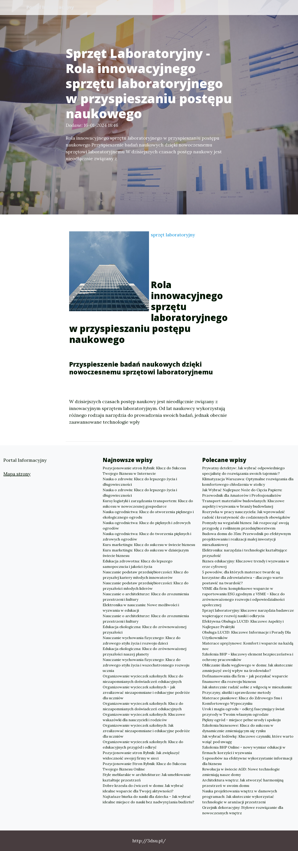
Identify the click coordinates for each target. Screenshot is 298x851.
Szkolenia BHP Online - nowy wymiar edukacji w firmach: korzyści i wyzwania (243, 750)
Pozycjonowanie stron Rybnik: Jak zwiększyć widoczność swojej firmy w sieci (141, 755)
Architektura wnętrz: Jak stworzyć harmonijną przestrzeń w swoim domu (242, 783)
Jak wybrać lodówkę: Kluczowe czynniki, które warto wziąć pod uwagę (247, 739)
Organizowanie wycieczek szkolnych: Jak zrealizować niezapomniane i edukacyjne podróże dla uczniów (146, 731)
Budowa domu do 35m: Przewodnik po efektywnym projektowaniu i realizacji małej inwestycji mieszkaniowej (246, 539)
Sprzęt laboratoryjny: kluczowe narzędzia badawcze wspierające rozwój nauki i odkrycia (248, 613)
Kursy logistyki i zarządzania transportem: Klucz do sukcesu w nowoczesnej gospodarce (148, 504)
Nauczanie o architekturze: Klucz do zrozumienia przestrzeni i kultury (146, 597)
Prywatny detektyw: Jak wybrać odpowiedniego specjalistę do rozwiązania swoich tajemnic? (243, 471)
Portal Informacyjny (51, 7)
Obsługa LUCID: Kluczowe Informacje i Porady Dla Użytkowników (246, 635)
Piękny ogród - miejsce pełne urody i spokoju (241, 720)
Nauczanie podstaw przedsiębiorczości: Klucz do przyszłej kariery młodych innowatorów (145, 575)
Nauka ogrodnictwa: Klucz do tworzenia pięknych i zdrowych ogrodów (147, 536)
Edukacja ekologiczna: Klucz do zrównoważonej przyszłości (144, 629)
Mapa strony (17, 474)
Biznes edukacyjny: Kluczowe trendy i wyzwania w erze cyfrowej (245, 564)
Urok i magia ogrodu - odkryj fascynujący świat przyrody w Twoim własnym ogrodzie (243, 712)
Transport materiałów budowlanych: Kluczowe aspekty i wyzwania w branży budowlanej (243, 504)
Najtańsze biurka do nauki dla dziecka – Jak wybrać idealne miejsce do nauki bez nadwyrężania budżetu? (148, 799)
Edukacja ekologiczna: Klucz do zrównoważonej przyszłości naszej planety (144, 651)
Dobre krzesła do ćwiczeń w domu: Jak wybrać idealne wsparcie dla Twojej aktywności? (143, 788)
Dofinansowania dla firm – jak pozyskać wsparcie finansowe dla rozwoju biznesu (245, 679)
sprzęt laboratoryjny (173, 235)
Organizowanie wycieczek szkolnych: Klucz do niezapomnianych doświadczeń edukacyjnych (143, 679)
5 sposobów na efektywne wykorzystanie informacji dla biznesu (247, 761)
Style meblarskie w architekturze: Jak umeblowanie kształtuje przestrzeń (147, 777)
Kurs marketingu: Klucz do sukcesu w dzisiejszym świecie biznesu (146, 553)
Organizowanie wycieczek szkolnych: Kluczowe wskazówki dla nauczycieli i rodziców (144, 717)
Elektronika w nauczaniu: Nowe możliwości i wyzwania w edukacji (141, 608)
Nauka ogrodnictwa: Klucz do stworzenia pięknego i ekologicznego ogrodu (148, 514)
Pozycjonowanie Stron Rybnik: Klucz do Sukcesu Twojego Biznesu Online (144, 766)
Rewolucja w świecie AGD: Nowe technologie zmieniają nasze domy (241, 772)
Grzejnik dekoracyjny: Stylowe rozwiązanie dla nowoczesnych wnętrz (242, 810)
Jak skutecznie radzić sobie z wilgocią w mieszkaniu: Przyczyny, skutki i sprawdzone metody (247, 690)
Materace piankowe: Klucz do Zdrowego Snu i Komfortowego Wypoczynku (242, 701)
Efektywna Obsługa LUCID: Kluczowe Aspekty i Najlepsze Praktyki (243, 624)
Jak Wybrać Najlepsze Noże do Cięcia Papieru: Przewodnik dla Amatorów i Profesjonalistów (242, 493)
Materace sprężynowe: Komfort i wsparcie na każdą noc (247, 646)
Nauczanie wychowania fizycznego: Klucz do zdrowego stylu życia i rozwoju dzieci (141, 640)
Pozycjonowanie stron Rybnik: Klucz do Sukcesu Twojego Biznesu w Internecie (144, 471)
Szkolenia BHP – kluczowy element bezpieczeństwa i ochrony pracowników (247, 657)
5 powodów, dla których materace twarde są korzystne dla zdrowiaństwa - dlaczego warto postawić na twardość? (242, 577)
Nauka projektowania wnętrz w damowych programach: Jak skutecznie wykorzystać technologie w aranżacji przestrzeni (239, 796)
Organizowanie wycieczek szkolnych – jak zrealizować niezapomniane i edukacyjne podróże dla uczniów (146, 692)
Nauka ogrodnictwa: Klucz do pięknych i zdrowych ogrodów (147, 525)
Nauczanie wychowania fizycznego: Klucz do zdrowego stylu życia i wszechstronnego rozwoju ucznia (146, 665)
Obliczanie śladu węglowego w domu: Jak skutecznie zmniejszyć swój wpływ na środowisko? (247, 668)
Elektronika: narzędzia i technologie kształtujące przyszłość (244, 553)
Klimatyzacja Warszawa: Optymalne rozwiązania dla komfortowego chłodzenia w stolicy (247, 482)
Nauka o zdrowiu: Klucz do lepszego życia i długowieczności (140, 482)
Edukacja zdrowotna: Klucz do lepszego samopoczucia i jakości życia (138, 564)
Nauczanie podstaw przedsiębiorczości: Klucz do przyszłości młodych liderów (145, 586)
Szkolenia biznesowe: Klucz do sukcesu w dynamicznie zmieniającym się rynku (237, 728)
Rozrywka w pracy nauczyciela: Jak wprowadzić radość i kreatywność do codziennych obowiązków (246, 514)
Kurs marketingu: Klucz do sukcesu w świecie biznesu (149, 544)
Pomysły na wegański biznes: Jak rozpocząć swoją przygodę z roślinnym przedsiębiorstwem (245, 525)
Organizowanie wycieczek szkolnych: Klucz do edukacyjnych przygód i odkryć (143, 744)
